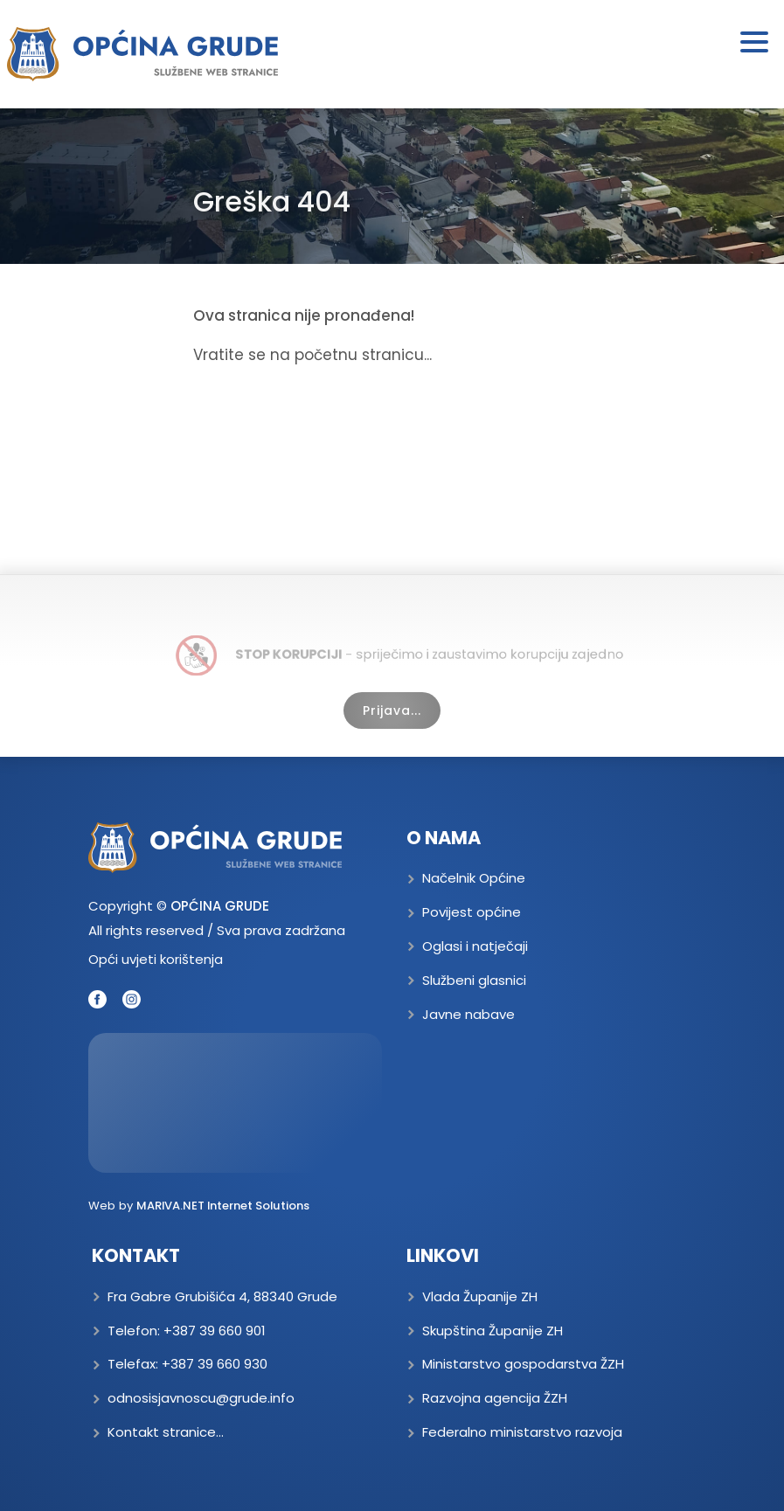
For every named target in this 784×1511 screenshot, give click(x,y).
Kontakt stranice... (166, 1431)
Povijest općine (471, 911)
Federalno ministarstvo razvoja (522, 1431)
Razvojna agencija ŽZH (494, 1397)
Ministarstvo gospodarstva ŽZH (523, 1363)
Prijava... (392, 710)
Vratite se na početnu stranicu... (312, 354)
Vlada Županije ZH (480, 1296)
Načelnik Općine (473, 877)
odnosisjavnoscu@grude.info (201, 1397)
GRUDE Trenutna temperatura (235, 1102)
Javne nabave (468, 1014)
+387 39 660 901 (214, 1330)
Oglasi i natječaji (475, 946)
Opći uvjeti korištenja (155, 959)
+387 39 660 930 (214, 1363)
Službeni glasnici (474, 980)
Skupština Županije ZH (492, 1330)
